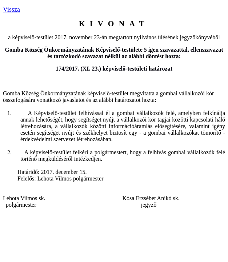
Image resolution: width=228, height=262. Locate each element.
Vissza (11, 9)
